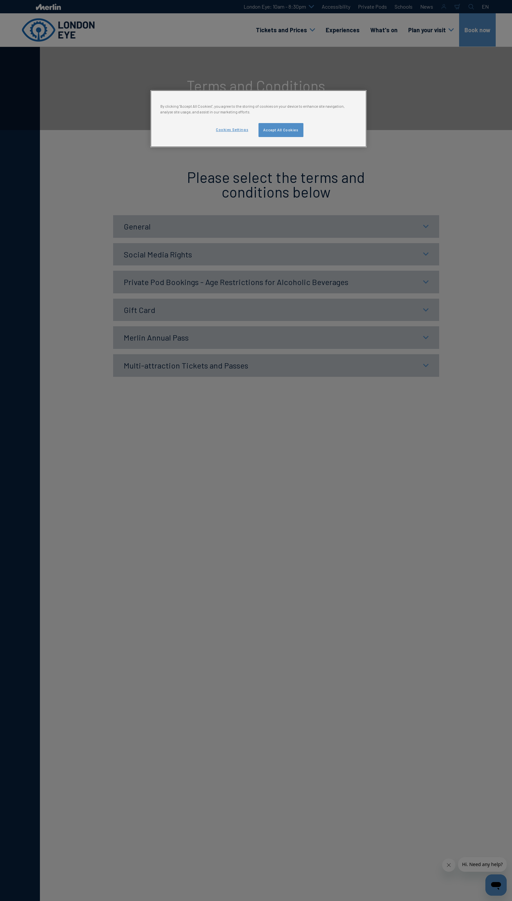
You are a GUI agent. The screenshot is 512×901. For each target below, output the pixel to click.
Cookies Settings (232, 129)
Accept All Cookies (280, 130)
